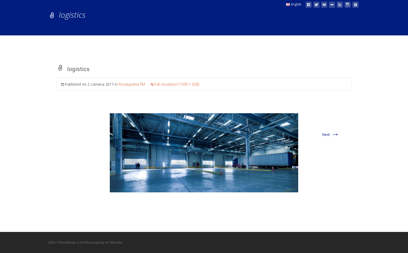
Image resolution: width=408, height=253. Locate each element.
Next (330, 134)
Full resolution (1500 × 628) (176, 84)
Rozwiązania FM (132, 84)
